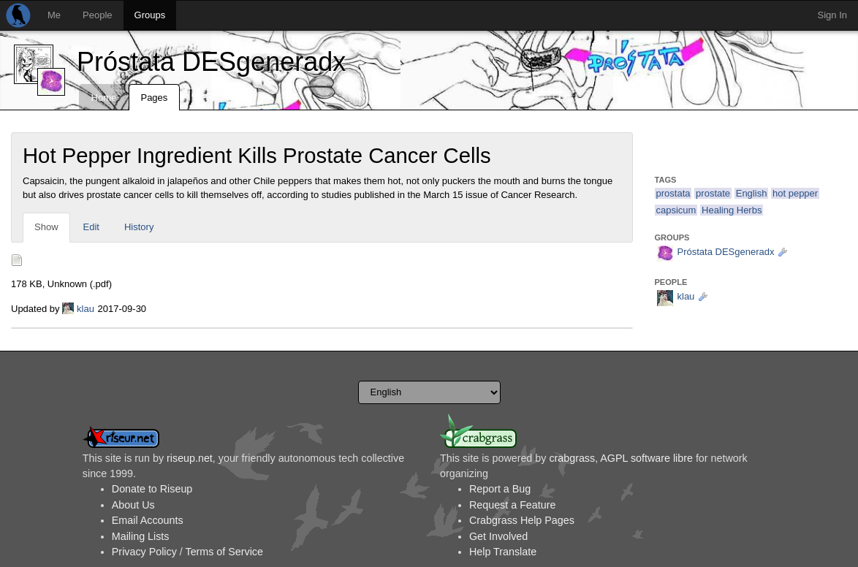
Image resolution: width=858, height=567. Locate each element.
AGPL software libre (646, 458)
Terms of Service (223, 552)
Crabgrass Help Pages (521, 520)
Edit (91, 226)
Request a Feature (512, 505)
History (138, 226)
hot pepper (795, 193)
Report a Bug (500, 489)
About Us (133, 505)
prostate (713, 193)
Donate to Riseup (152, 489)
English (751, 193)
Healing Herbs (732, 210)
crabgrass (572, 458)
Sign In (832, 14)
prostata (673, 193)
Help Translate (502, 552)
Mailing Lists (141, 536)
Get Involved (498, 536)
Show (46, 226)
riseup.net (190, 458)
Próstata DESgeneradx (211, 62)
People (97, 14)
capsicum (676, 210)
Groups (150, 14)
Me (54, 14)
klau (85, 308)
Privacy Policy (144, 552)
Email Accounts (147, 520)
